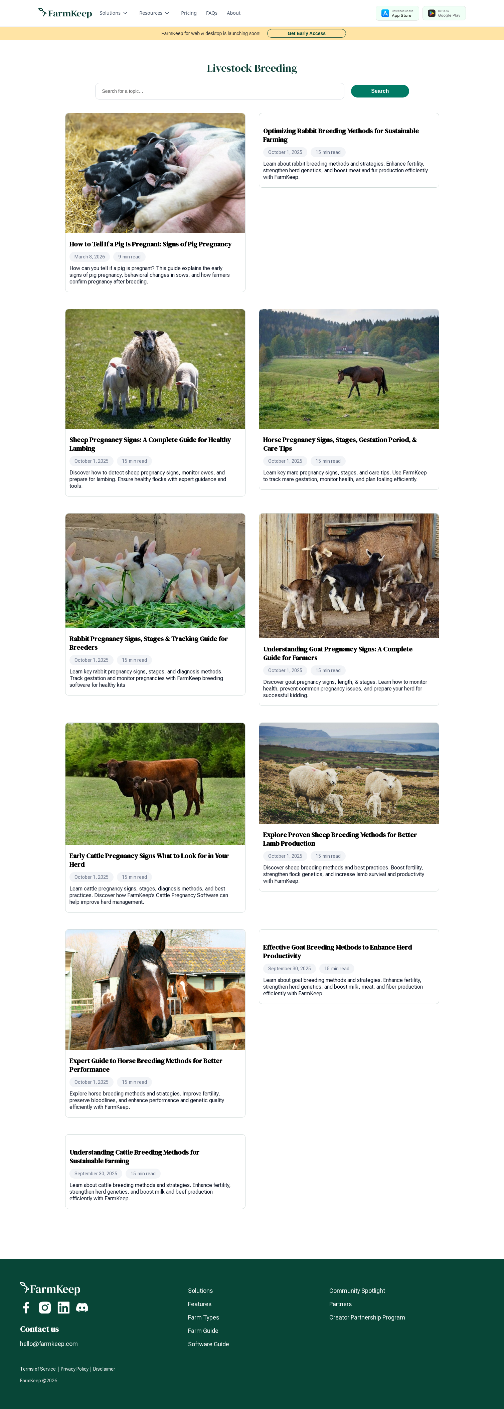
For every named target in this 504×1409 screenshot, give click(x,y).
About (233, 13)
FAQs (211, 13)
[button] (114, 13)
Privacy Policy (75, 1369)
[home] (65, 13)
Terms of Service (38, 1369)
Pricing (189, 13)
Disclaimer (104, 1369)
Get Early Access (307, 33)
